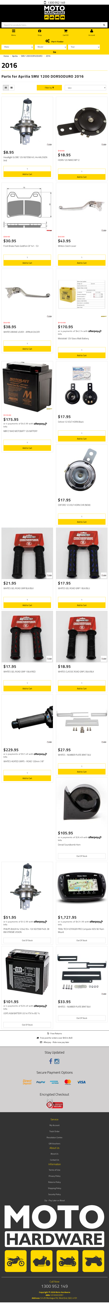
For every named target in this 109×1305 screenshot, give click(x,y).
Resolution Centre (54, 1137)
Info (60, 333)
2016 (48, 55)
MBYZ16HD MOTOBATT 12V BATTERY (20, 431)
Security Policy (54, 1194)
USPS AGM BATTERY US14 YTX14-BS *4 (21, 1013)
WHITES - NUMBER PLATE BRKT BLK (74, 1006)
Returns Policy (54, 1182)
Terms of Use (54, 1169)
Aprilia (15, 55)
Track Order (54, 1131)
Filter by (49, 87)
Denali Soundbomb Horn (69, 844)
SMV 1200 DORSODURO (31, 55)
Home (6, 55)
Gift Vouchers (54, 1143)
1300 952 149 (56, 2)
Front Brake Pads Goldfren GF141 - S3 (20, 246)
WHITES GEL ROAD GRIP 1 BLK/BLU (74, 588)
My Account (54, 1125)
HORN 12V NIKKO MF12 (68, 160)
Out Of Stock (81, 856)
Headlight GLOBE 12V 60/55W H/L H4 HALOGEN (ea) (25, 159)
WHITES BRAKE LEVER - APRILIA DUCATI (21, 332)
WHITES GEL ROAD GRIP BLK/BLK (18, 588)
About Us (54, 1153)
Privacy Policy (54, 1175)
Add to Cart (27, 174)
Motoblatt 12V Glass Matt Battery (73, 338)
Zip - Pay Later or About (54, 1200)
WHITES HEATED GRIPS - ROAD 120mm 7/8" (23, 761)
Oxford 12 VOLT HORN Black (71, 421)
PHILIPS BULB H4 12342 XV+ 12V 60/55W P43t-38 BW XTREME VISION (26, 930)
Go (54, 52)
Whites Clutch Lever (67, 246)
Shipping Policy (54, 1188)
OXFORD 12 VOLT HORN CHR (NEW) (74, 505)
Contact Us (54, 1159)
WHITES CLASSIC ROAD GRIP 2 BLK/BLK (76, 671)
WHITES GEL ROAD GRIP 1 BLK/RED (19, 671)
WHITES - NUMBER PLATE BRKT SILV (74, 754)
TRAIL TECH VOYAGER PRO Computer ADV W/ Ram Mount (81, 930)
